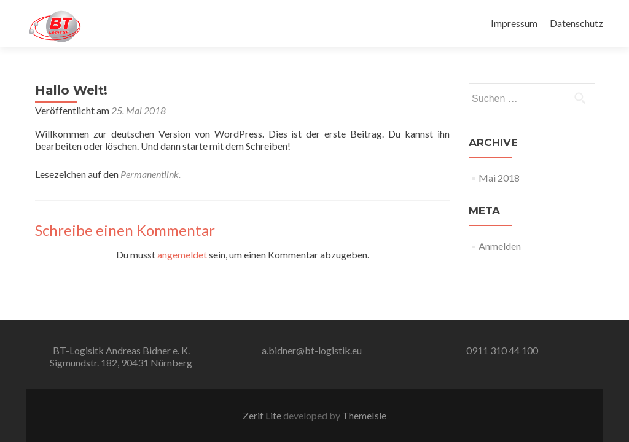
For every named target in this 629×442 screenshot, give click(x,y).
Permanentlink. (150, 174)
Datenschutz (576, 23)
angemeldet (182, 254)
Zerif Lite (263, 415)
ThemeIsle (364, 415)
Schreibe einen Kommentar (125, 230)
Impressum (514, 23)
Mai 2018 (499, 178)
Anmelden (500, 246)
